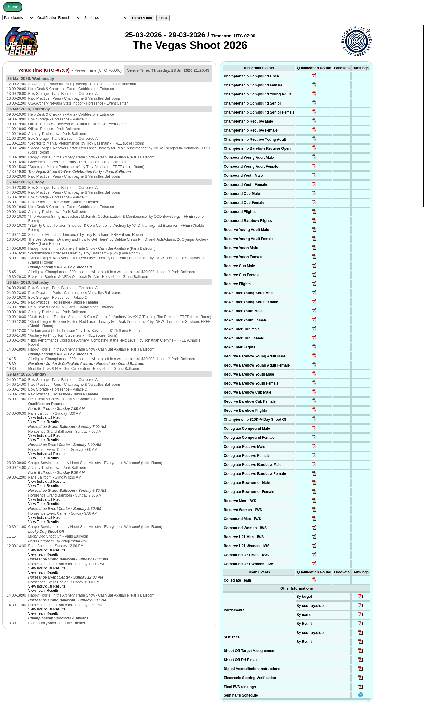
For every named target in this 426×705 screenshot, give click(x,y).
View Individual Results (46, 418)
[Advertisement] (399, 115)
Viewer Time (98, 70)
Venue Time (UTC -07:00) (44, 70)
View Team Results (43, 422)
